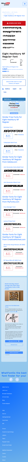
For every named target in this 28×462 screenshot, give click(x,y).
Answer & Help (13, 311)
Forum (4, 428)
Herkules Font (8, 127)
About (3, 460)
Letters (4, 435)
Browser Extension (7, 393)
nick (20, 89)
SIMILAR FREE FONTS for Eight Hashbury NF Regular (14, 82)
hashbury (7, 89)
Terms (4, 453)
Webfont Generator (14, 352)
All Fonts (14, 12)
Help (3, 410)
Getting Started (6, 417)
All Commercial (9, 14)
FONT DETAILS (8, 136)
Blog (3, 400)
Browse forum (14, 344)
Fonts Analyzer (6, 403)
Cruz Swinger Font (9, 207)
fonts (5, 92)
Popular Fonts (5, 441)
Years (3, 438)
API (3, 423)
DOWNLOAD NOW (14, 23)
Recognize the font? (14, 341)
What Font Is (5, 387)
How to (4, 413)
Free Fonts (5, 420)
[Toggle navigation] (25, 4)
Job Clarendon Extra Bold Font (13, 167)
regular (14, 89)
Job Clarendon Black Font (12, 182)
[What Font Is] (5, 3)
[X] (17, 379)
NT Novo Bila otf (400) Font (12, 260)
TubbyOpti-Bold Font (10, 142)
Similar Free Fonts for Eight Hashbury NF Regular (12, 119)
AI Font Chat (5, 397)
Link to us (4, 390)
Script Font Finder (7, 445)
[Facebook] (11, 379)
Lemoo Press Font (9, 221)
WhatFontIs (6, 12)
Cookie (4, 456)
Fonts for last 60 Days (8, 432)
